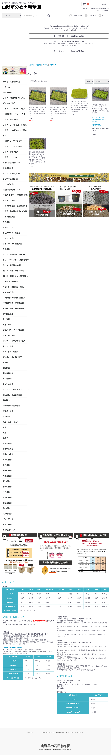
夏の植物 (6, 481)
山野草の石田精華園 (21, 7)
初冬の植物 (7, 503)
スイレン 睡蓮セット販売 (13, 287)
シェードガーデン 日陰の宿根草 (15, 260)
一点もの (6, 87)
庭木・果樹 (7, 325)
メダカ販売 (7, 379)
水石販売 (6, 416)
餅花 (4, 136)
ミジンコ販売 (8, 384)
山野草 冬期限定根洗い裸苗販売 (15, 211)
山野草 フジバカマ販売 (12, 146)
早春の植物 (7, 460)
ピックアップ (8, 519)
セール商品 (7, 524)
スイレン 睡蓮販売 (10, 281)
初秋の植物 (7, 487)
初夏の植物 (7, 470)
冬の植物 (6, 508)
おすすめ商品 (8, 449)
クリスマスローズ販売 (11, 233)
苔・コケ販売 (8, 346)
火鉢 (4, 427)
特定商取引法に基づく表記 (64, 732)
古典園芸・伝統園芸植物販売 (14, 298)
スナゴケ (52, 65)
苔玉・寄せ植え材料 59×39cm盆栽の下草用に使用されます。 (100, 119)
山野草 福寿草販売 (10, 119)
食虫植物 (6, 249)
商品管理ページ (9, 530)
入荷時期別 (7, 514)
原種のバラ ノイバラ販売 (13, 330)
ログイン (103, 15)
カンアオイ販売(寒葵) (11, 173)
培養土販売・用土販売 (11, 406)
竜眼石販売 (7, 443)
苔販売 (45, 65)
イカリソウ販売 (9, 200)
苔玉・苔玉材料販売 (10, 352)
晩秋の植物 (7, 497)
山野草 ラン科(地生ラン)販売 (15, 125)
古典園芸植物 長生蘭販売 (13, 308)
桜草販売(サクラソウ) (11, 190)
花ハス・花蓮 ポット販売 (13, 271)
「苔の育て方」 (97, 125)
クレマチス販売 (9, 238)
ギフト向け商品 (9, 103)
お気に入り (90, 15)
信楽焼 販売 (8, 411)
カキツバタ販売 (9, 292)
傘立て (5, 438)
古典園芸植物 (8, 314)
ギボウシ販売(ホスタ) (11, 163)
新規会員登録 (75, 15)
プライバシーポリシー (47, 732)
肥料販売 (6, 400)
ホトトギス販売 (9, 184)
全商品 (31, 65)
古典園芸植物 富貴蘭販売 (13, 303)
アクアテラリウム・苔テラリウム (15, 389)
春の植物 (6, 465)
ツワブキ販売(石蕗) (10, 179)
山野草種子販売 (9, 217)
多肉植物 (6, 222)
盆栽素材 (6, 319)
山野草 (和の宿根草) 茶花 (14, 98)
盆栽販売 (6, 368)
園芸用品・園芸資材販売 (12, 395)
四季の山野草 (8, 454)
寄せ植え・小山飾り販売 (12, 357)
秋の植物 (6, 492)
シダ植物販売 (8, 168)
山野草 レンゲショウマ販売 (14, 109)
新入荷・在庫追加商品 (11, 82)
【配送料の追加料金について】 (13, 648)
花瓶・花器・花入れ (10, 422)
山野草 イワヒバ (10, 157)
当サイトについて (32, 732)
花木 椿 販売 (9, 335)
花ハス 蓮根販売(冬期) (12, 265)
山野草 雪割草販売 (10, 152)
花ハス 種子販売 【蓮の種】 (15, 254)
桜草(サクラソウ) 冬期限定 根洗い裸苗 (15, 195)
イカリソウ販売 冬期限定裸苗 (15, 206)
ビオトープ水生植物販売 (12, 244)
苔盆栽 (5, 362)
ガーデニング (9, 227)
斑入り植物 (7, 92)
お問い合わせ (79, 732)
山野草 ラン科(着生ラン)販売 (15, 130)
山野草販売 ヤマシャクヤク (14, 114)
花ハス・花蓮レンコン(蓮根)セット (15, 276)
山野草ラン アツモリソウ (13, 141)
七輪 (4, 433)
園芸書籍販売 (8, 373)
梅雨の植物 (7, 476)
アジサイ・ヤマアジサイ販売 (14, 341)
